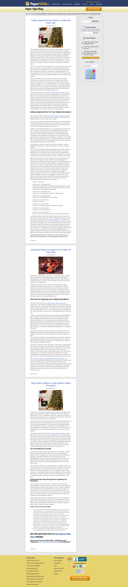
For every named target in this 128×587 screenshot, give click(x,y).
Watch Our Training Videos (91, 57)
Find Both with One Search (33, 573)
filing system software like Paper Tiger (58, 92)
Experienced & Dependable (33, 565)
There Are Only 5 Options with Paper (35, 563)
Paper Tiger (56, 4)
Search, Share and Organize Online (35, 576)
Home (47, 4)
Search (95, 21)
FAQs (55, 565)
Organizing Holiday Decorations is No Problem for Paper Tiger (50, 250)
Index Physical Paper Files (32, 560)
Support (99, 4)
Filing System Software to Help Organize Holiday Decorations (51, 384)
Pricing (85, 4)
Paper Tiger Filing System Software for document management (49, 358)
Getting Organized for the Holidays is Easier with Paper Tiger (50, 21)
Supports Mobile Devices (32, 584)
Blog (91, 4)
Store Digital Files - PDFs (32, 571)
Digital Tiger (67, 4)
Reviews (77, 4)
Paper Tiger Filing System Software (55, 115)
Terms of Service (58, 560)
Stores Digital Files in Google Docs (34, 579)
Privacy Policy (57, 563)
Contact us (56, 573)
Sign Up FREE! (96, 1)
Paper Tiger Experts (59, 568)
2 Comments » (33, 240)
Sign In (88, 1)
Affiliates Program (58, 571)
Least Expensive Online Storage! (34, 581)
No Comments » (33, 373)
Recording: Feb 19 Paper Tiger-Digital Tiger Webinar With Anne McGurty (90, 53)
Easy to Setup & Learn (31, 568)
